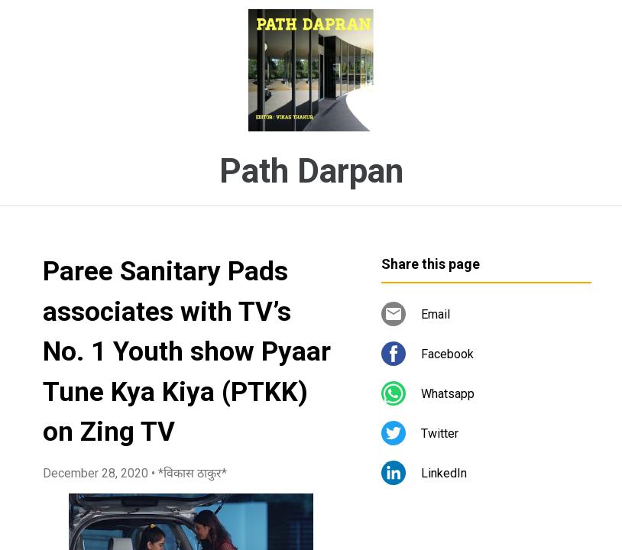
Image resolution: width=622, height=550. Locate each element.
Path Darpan (311, 171)
